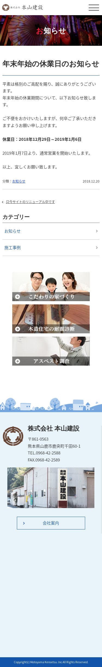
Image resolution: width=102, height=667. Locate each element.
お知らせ (18, 181)
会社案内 (51, 523)
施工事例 (12, 247)
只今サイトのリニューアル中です (30, 201)
